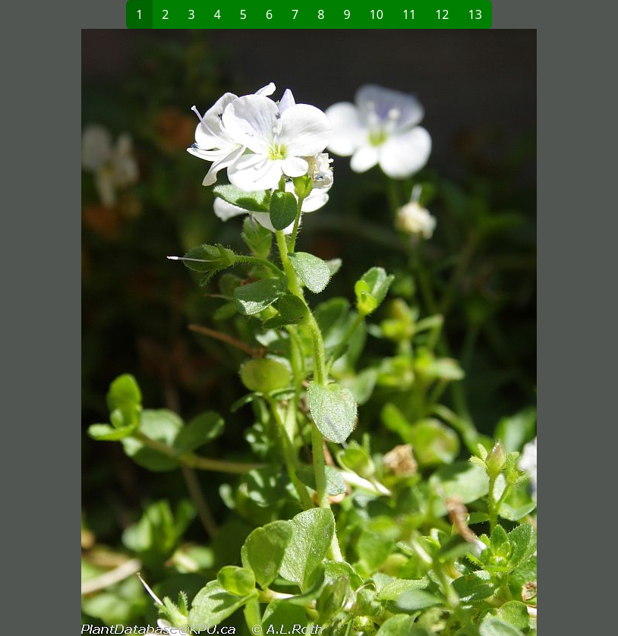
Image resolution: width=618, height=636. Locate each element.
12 (442, 14)
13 (475, 14)
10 (376, 14)
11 (409, 14)
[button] (159, 332)
